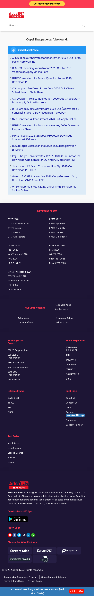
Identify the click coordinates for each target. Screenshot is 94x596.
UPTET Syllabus (57, 223)
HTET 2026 (13, 285)
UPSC (68, 378)
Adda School (62, 322)
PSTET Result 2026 (17, 276)
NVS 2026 (13, 258)
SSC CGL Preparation (14, 373)
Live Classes (14, 448)
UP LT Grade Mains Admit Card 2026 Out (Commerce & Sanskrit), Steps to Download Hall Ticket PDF (46, 110)
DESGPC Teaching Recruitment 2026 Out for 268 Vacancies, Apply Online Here (41, 70)
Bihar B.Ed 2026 (57, 245)
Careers (75, 414)
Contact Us (72, 402)
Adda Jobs (23, 318)
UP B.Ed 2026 (14, 263)
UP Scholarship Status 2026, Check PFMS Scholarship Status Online (44, 188)
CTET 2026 (13, 219)
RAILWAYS (71, 359)
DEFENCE (70, 369)
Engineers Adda (64, 318)
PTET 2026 (13, 249)
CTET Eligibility (15, 228)
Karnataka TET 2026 (18, 280)
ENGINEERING (72, 374)
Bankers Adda (62, 309)
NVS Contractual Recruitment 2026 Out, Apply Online (44, 119)
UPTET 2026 (55, 219)
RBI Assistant (14, 379)
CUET (10, 412)
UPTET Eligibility (57, 228)
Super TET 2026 (57, 258)
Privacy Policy (35, 581)
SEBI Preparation (16, 362)
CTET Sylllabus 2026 (18, 223)
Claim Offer (76, 591)
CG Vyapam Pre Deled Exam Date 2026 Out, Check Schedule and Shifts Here (43, 90)
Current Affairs (25, 322)
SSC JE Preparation (18, 367)
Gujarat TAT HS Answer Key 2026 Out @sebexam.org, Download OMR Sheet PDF (44, 178)
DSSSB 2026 (14, 245)
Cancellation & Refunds (53, 577)
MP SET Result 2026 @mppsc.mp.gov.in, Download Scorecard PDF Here (42, 137)
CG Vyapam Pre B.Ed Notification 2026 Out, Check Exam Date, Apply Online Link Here (46, 100)
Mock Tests (14, 443)
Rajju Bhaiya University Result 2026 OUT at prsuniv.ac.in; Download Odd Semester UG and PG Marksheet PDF (46, 158)
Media (69, 407)
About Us (70, 398)
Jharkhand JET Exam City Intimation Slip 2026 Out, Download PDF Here (42, 168)
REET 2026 (54, 249)
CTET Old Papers (16, 236)
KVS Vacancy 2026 (18, 254)
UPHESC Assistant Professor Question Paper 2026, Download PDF (42, 80)
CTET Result (14, 232)
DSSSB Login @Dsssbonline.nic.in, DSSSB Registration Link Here (44, 147)
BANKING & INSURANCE (71, 349)
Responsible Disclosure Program (21, 577)
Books (11, 462)
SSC (68, 355)
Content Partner (74, 424)
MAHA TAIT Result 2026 (20, 271)
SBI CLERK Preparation (14, 356)
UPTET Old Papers (58, 236)
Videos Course (15, 452)
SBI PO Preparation (18, 350)
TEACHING (71, 364)
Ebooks (11, 457)
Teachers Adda (63, 304)
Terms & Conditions (14, 581)
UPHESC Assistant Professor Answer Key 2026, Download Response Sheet (46, 127)
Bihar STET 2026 (57, 263)
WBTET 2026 (55, 254)
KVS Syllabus (14, 289)
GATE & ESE (13, 398)
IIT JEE (11, 402)
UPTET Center (56, 232)
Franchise (71, 420)
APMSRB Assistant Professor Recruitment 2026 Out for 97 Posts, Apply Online (46, 59)
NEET (10, 407)
